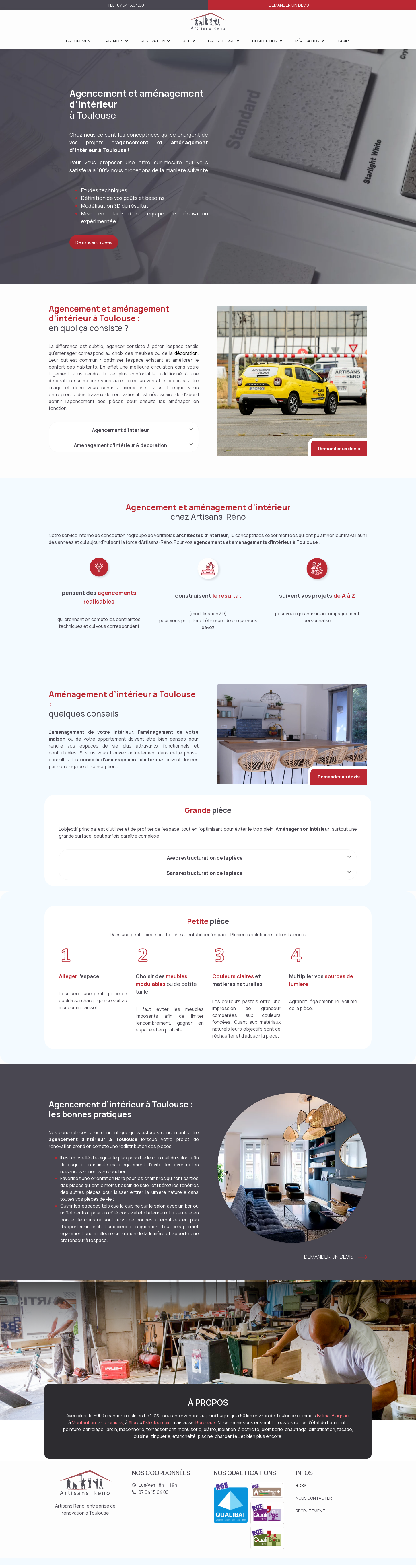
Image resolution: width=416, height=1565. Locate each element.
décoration (186, 353)
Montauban (84, 1422)
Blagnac (340, 1415)
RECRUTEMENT (310, 1510)
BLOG (301, 1485)
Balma (323, 1415)
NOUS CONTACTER (314, 1498)
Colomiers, (112, 1422)
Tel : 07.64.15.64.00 (125, 5)
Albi (132, 1422)
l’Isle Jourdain (157, 1422)
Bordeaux (205, 1422)
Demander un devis (289, 5)
